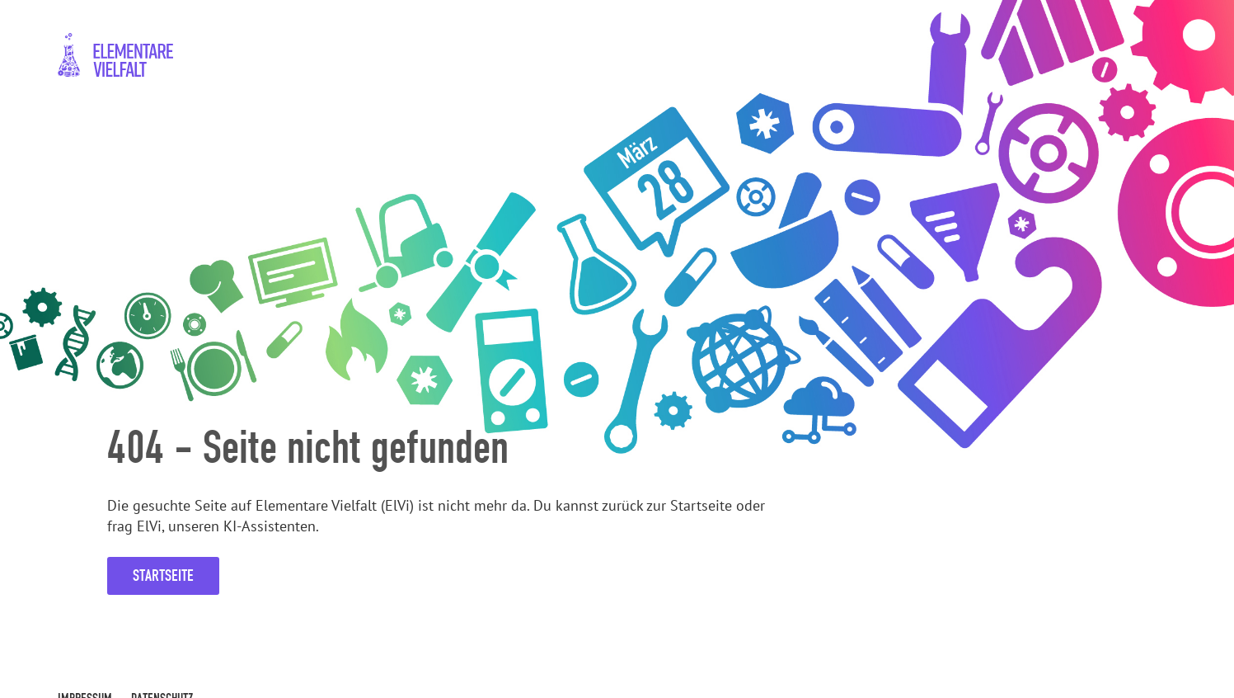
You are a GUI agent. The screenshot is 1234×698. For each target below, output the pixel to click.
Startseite (163, 575)
